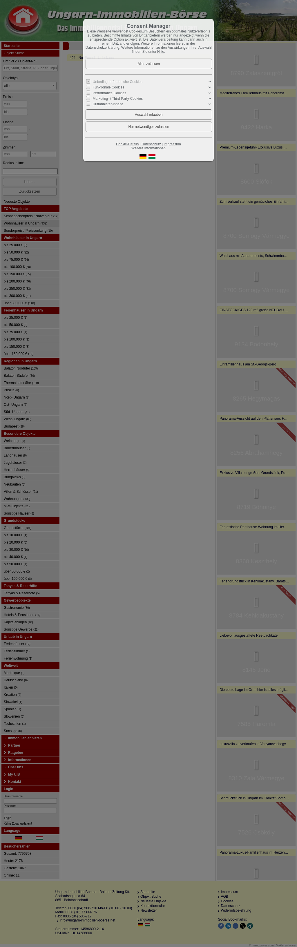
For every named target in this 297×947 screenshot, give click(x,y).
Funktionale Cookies (108, 87)
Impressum (172, 144)
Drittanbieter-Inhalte (108, 104)
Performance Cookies (109, 93)
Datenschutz (151, 144)
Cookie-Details (127, 144)
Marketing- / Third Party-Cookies (118, 99)
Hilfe (160, 52)
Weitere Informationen (148, 148)
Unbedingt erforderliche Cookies (117, 82)
